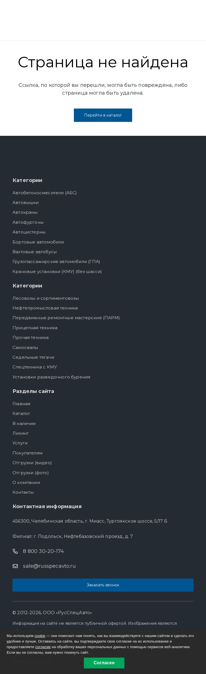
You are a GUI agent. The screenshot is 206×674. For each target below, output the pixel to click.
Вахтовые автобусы (34, 251)
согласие (43, 647)
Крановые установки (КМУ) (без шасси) (57, 271)
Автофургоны (28, 222)
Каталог (21, 413)
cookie (39, 636)
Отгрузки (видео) (32, 462)
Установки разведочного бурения (51, 377)
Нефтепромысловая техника (45, 308)
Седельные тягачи (33, 357)
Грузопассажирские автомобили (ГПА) (56, 261)
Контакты (23, 492)
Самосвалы (25, 347)
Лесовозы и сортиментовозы (45, 298)
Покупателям (27, 453)
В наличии (24, 423)
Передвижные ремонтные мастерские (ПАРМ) (66, 317)
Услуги (19, 443)
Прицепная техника (34, 327)
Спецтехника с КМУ (34, 367)
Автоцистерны (29, 232)
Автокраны (25, 212)
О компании (26, 482)
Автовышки (25, 202)
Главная (21, 403)
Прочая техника (30, 337)
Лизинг (20, 433)
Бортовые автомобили (38, 242)
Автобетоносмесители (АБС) (44, 192)
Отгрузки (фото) (30, 472)
